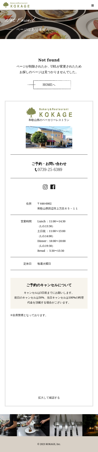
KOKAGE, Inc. (53, 444)
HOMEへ (49, 84)
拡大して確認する (49, 397)
